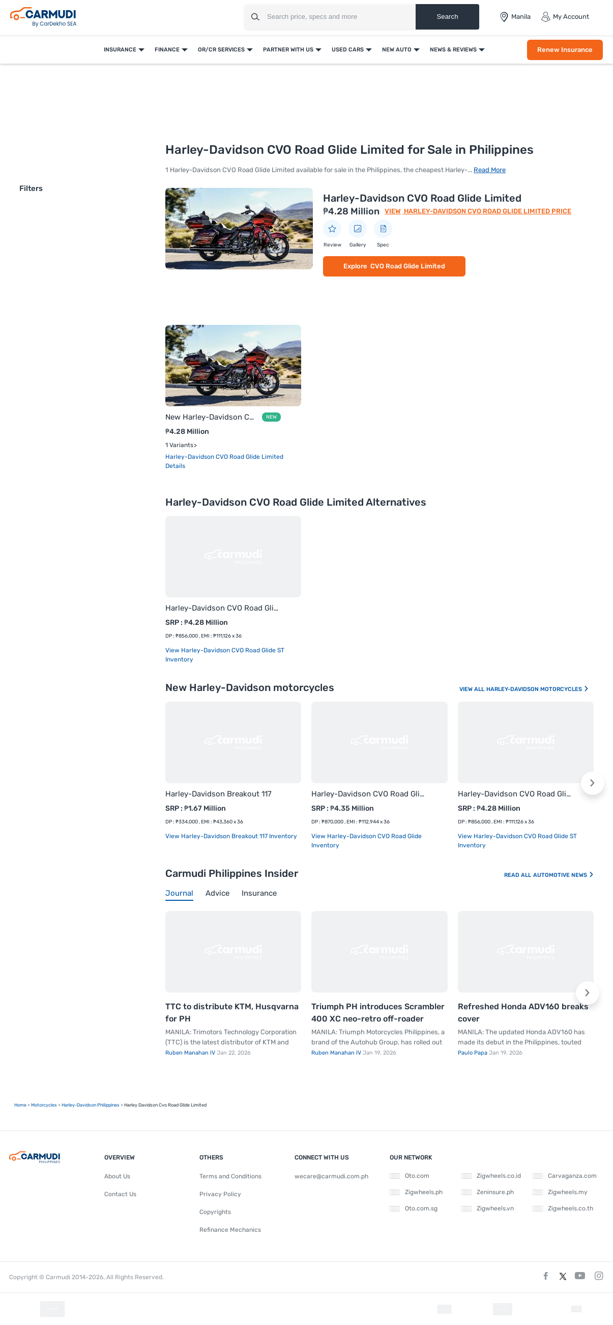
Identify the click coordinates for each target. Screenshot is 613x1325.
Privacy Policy (220, 1194)
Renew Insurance (565, 49)
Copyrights (215, 1212)
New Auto (397, 49)
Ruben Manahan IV (191, 1053)
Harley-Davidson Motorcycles (537, 689)
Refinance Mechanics (230, 1229)
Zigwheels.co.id (491, 1175)
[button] (592, 783)
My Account (565, 17)
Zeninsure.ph (487, 1192)
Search (447, 16)
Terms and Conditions (230, 1176)
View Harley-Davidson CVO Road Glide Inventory (366, 841)
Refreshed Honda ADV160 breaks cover (523, 1013)
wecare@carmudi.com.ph (331, 1176)
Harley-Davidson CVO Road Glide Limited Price (486, 211)
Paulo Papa (473, 1053)
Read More (490, 170)
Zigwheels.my (560, 1192)
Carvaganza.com (565, 1175)
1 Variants (179, 445)
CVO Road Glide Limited (407, 266)
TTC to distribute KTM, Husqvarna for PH (232, 1013)
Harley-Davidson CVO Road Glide (369, 793)
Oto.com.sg (413, 1208)
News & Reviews (453, 49)
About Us (117, 1176)
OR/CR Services (221, 49)
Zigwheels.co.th (563, 1208)
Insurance (120, 49)
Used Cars (348, 49)
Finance (167, 49)
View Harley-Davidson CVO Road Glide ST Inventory (224, 655)
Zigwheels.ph (416, 1192)
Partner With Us (288, 49)
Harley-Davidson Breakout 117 (218, 793)
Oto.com (409, 1175)
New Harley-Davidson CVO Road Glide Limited (211, 417)
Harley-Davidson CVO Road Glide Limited (422, 198)
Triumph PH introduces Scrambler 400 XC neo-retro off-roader (378, 1013)
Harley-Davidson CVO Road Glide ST (223, 608)
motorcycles (44, 1105)
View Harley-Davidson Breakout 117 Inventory (231, 836)
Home (20, 1105)
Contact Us (120, 1194)
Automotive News (563, 875)
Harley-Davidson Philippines (91, 1105)
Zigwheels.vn (487, 1208)
